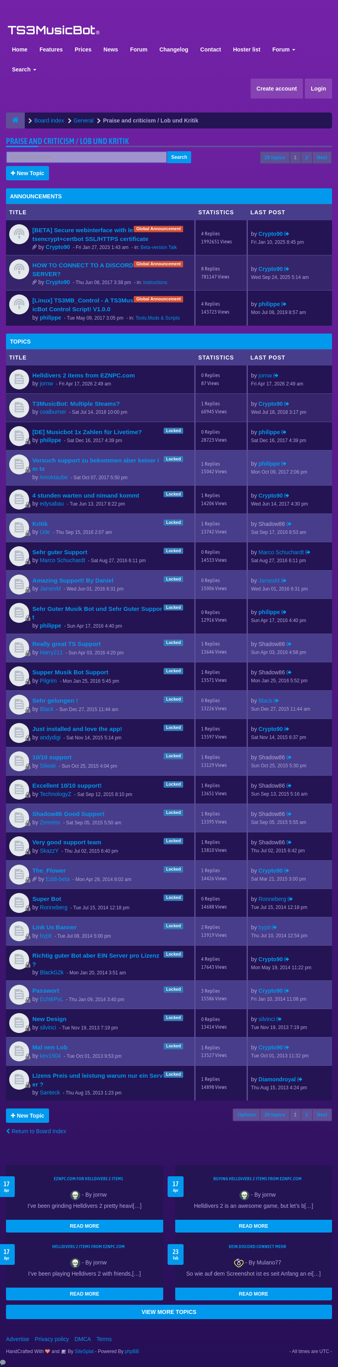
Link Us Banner (54, 927)
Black (46, 709)
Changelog (173, 49)
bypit (46, 935)
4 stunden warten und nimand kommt (85, 495)
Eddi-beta (58, 879)
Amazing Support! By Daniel (72, 580)
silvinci (48, 1027)
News (110, 49)
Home (20, 49)
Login (318, 88)
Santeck (50, 1092)
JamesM (50, 588)
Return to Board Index (36, 1131)
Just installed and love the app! (77, 728)
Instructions (155, 282)
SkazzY (49, 850)
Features (51, 49)
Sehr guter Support (59, 552)
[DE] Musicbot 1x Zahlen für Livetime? (87, 432)
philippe (50, 317)
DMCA (83, 1339)
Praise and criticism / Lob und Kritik (67, 141)
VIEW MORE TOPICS (169, 1312)
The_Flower (49, 870)
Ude (45, 532)
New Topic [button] (27, 173)
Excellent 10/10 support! (67, 785)
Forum (139, 49)
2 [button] (306, 157)
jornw (46, 383)
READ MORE (84, 1226)
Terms (104, 1339)
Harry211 (51, 652)
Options (246, 1115)
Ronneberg (53, 907)
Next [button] (322, 157)
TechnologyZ (55, 794)
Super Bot (46, 898)
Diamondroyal (277, 1079)
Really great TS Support (66, 643)
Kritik (40, 523)
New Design (49, 1018)
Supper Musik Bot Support (70, 672)
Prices (83, 49)
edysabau (52, 503)
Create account (277, 88)
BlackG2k (52, 972)
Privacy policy (52, 1339)
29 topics (275, 157)
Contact (210, 49)
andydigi (50, 737)
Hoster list (246, 49)
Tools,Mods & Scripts (157, 318)
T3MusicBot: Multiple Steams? (76, 403)
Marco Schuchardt (62, 560)
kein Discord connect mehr (257, 1246)
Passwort (45, 990)
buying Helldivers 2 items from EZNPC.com (257, 1178)
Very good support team (66, 842)
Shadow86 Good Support (68, 813)
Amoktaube (54, 477)
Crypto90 (58, 247)
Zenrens (50, 822)
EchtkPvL (51, 999)
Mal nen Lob (49, 1047)
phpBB (132, 1351)
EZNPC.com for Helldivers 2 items (88, 1178)
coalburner (53, 412)
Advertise (17, 1339)
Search (24, 69)
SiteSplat (83, 1351)
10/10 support (51, 757)
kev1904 (50, 1056)
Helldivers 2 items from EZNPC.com (83, 375)
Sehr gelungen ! (55, 700)
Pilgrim (48, 681)
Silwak (48, 766)
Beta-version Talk (158, 247)
